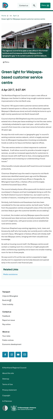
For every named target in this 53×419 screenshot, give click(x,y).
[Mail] (24, 354)
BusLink (6, 300)
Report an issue (8, 320)
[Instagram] (11, 354)
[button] (23, 5)
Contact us (6, 312)
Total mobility (7, 304)
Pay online (6, 324)
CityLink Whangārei (10, 296)
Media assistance (10, 274)
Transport (6, 292)
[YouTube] (18, 354)
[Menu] (45, 5)
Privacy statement (9, 390)
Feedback (6, 316)
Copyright (6, 395)
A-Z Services (7, 401)
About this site (8, 373)
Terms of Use (7, 384)
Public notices (8, 340)
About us (5, 332)
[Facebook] (5, 354)
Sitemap (5, 379)
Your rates (6, 336)
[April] (15, 15)
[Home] (3, 15)
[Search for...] (34, 5)
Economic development (11, 344)
